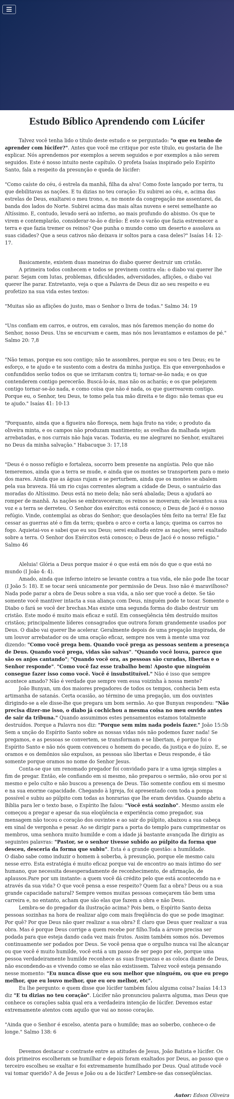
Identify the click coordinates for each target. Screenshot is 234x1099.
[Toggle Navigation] (9, 9)
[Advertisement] (117, 64)
